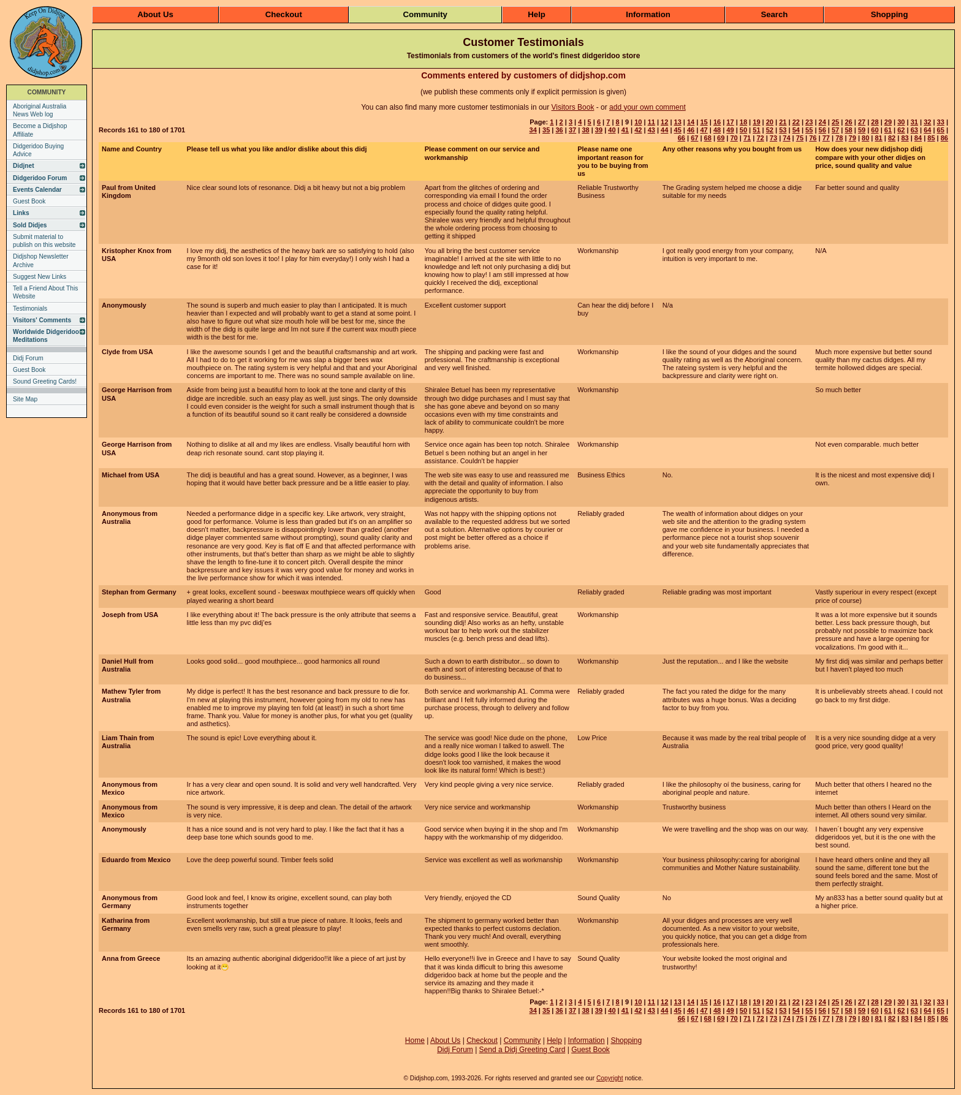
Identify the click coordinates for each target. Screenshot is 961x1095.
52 (769, 130)
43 (651, 130)
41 (625, 130)
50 (743, 130)
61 (888, 130)
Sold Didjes (30, 225)
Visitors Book (573, 107)
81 (878, 138)
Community (425, 14)
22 (796, 122)
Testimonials (30, 308)
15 (703, 122)
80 (865, 138)
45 (678, 130)
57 (835, 130)
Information (648, 14)
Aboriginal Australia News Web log (39, 110)
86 (944, 138)
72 (760, 138)
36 (559, 130)
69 (720, 138)
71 (747, 138)
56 (822, 130)
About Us (155, 14)
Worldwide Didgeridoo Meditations (46, 335)
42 (638, 130)
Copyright (609, 1078)
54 (796, 130)
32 (927, 122)
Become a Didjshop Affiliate (40, 130)
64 (927, 130)
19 (756, 122)
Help (536, 14)
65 (940, 130)
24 (822, 122)
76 (812, 138)
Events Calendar (37, 189)
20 (769, 122)
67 (694, 138)
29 (888, 122)
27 (861, 122)
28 (874, 122)
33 (940, 122)
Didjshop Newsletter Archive (41, 260)
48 (717, 130)
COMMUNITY (47, 92)
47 (703, 130)
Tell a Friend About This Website (45, 292)
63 (914, 130)
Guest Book (29, 201)
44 (664, 130)
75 (799, 138)
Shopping (889, 14)
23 (809, 122)
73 (773, 138)
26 (848, 122)
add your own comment (647, 107)
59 (861, 130)
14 (690, 122)
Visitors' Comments (42, 320)
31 (914, 122)
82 (891, 138)
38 (585, 130)
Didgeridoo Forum (40, 178)
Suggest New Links (39, 276)
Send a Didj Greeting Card (522, 1049)
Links (21, 213)
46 (690, 130)
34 (533, 130)
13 (678, 122)
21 (782, 122)
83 (904, 138)
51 (756, 130)
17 (730, 122)
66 (681, 138)
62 (901, 130)
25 (835, 122)
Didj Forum (28, 358)
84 (918, 138)
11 (651, 122)
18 (743, 122)
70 (734, 138)
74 (786, 138)
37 (572, 130)
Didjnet (23, 165)
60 (874, 130)
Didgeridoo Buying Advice (38, 150)
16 (717, 122)
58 (848, 130)
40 (611, 130)
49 (730, 130)
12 (664, 122)
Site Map (25, 399)
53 (782, 130)
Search (774, 14)
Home (415, 1040)
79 (852, 138)
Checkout (283, 14)
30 (901, 122)
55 (809, 130)
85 (931, 138)
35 (546, 130)
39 (598, 130)
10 (638, 122)
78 (839, 138)
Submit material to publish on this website (44, 240)
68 (708, 138)
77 (826, 138)
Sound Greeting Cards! (45, 381)
